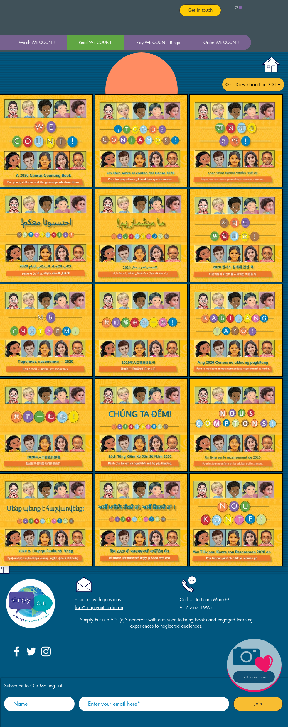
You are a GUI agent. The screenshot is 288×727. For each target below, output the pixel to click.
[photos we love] (254, 677)
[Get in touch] (200, 10)
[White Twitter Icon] (31, 651)
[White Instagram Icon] (46, 651)
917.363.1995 (196, 607)
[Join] (258, 704)
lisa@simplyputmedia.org (100, 607)
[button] (238, 7)
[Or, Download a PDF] (253, 84)
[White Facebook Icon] (16, 651)
